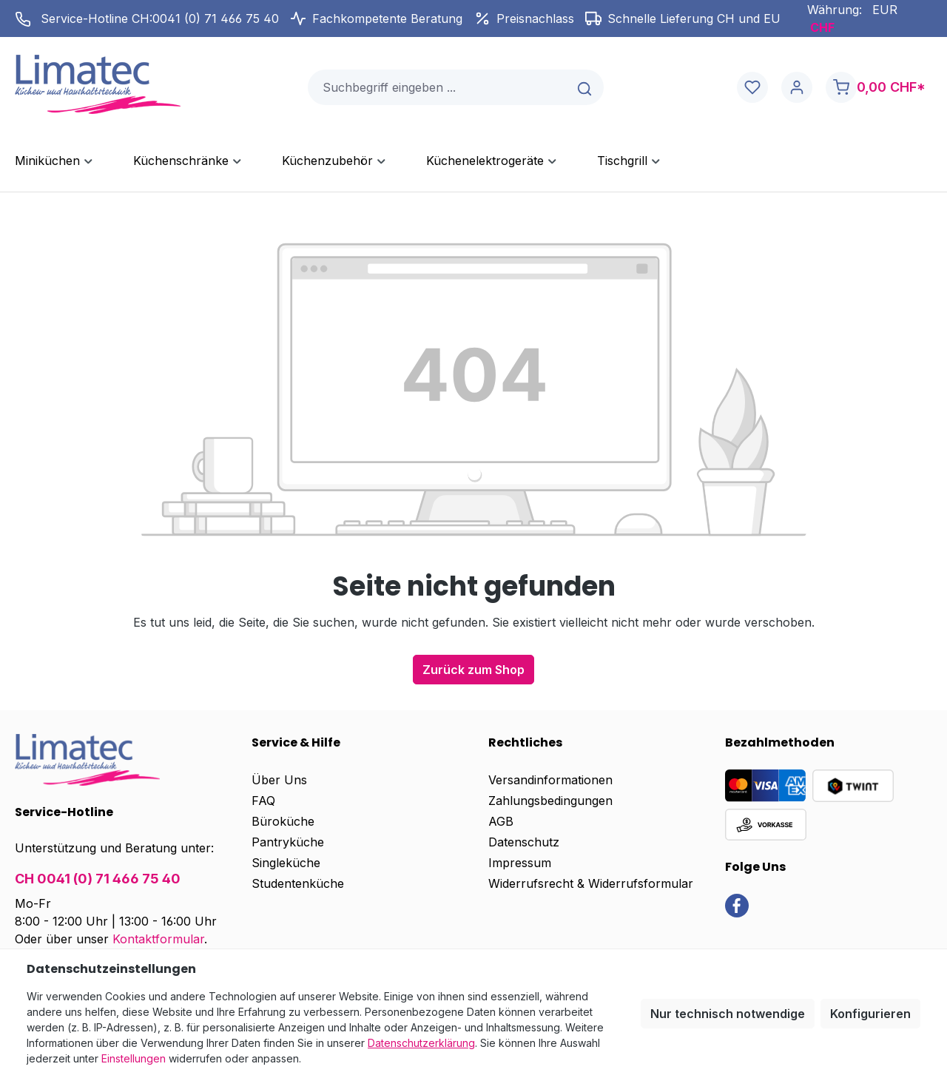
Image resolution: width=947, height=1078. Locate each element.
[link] (737, 904)
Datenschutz (523, 842)
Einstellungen (133, 1058)
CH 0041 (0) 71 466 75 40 (98, 878)
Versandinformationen (550, 779)
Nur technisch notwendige (727, 1013)
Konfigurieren (870, 1013)
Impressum (519, 862)
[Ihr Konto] (797, 88)
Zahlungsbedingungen (550, 800)
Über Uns (279, 779)
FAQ (263, 800)
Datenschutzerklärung (421, 1043)
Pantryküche (288, 842)
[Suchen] (585, 87)
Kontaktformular (158, 939)
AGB (500, 821)
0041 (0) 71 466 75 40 (215, 18)
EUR (884, 9)
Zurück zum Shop (473, 669)
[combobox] (438, 87)
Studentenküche (298, 883)
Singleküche (286, 862)
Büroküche (283, 821)
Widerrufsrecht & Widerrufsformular (590, 883)
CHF (822, 27)
